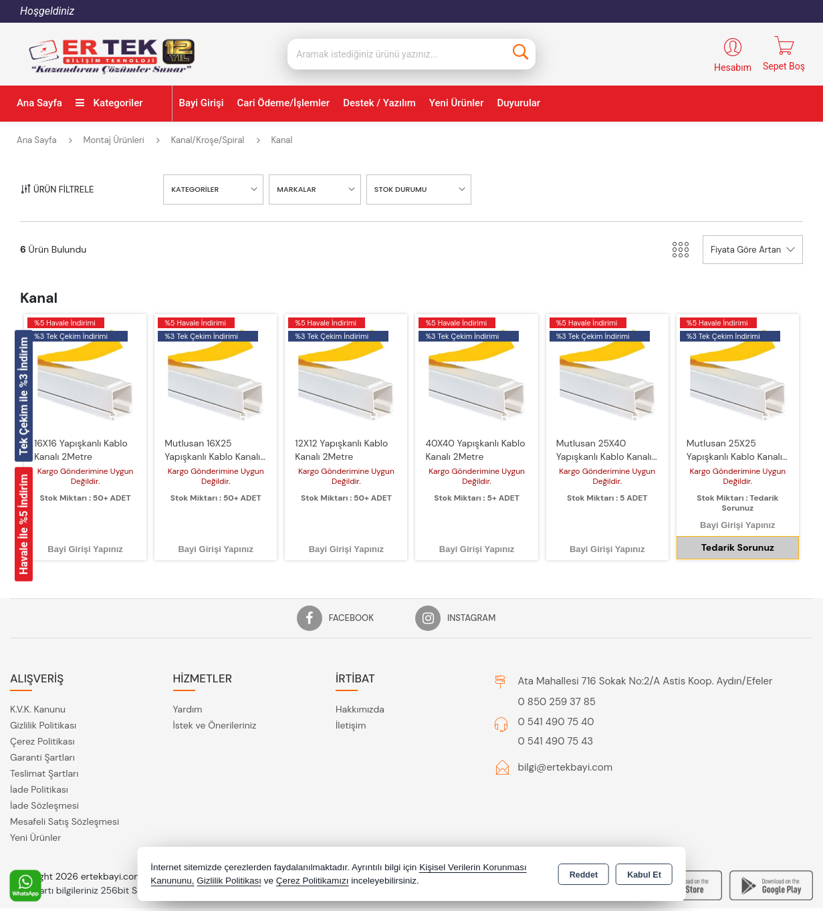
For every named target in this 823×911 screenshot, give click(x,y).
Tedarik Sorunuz (737, 525)
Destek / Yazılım (379, 80)
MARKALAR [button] (296, 166)
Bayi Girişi (201, 80)
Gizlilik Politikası (43, 702)
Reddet (584, 875)
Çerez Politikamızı (312, 881)
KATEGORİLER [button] (195, 166)
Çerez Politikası (42, 718)
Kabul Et (644, 875)
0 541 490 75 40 (556, 699)
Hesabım (732, 44)
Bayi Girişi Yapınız (84, 526)
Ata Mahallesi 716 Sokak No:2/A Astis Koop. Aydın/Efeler (645, 658)
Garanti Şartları (42, 735)
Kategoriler (109, 80)
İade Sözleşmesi (44, 783)
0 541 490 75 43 (556, 718)
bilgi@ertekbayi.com (565, 744)
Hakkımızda (360, 686)
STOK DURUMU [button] (400, 166)
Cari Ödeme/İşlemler (283, 80)
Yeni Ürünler (35, 815)
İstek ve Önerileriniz (215, 702)
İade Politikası (39, 767)
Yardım (188, 686)
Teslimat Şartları (44, 751)
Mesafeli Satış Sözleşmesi (64, 799)
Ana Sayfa (39, 80)
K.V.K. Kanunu (38, 686)
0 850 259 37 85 (557, 679)
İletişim (351, 702)
